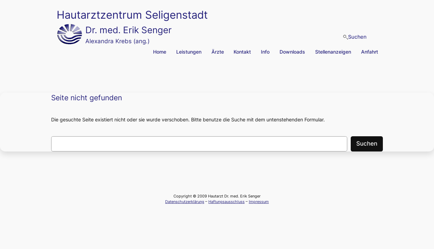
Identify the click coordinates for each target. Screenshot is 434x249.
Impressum (259, 201)
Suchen (366, 143)
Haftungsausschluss (226, 201)
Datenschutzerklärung (184, 201)
